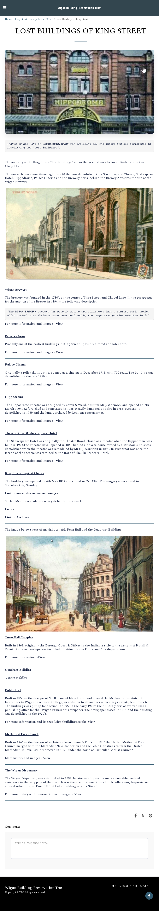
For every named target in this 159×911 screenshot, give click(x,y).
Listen (9, 509)
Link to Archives (17, 517)
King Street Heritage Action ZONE (34, 19)
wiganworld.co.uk (56, 144)
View (59, 323)
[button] (4, 7)
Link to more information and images (31, 493)
